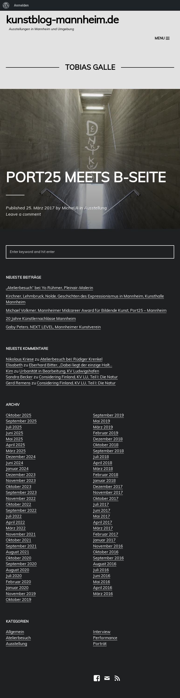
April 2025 (15, 444)
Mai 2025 (14, 438)
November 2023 (21, 480)
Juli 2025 (14, 426)
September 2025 (21, 420)
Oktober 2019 (18, 599)
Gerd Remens (18, 382)
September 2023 (21, 492)
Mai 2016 (101, 581)
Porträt (100, 643)
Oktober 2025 (18, 415)
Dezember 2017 (108, 486)
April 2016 (102, 587)
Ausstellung (16, 643)
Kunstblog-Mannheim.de (62, 19)
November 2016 (108, 546)
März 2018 (103, 468)
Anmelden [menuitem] (21, 5)
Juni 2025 (14, 432)
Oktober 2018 (105, 444)
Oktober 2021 (18, 539)
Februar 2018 (105, 474)
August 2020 (17, 569)
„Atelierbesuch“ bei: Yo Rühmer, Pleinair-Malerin (49, 287)
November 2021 (21, 534)
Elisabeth (14, 364)
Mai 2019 (101, 420)
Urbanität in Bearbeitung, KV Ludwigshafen (59, 370)
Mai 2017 (101, 516)
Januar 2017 (104, 539)
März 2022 (16, 528)
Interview (102, 631)
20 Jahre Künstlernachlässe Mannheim (41, 318)
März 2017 (103, 528)
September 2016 (108, 557)
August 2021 (17, 551)
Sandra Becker (19, 376)
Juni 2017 (101, 510)
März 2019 (103, 426)
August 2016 (104, 563)
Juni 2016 (101, 575)
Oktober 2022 (18, 504)
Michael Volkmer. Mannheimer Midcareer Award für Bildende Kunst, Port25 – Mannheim (86, 310)
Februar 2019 (105, 432)
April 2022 (15, 522)
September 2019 (108, 415)
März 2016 (103, 593)
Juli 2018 (101, 456)
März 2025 (16, 450)
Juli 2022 (14, 516)
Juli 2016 (101, 569)
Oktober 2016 (105, 551)
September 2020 (21, 563)
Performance (105, 637)
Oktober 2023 (18, 486)
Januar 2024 (17, 468)
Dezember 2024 (20, 456)
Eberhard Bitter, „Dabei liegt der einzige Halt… (70, 364)
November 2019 (21, 593)
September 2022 (21, 510)
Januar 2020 (17, 587)
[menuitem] (6, 5)
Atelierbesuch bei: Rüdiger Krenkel (71, 359)
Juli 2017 (101, 504)
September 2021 (21, 546)
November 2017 (108, 492)
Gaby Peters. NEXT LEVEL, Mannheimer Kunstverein (53, 326)
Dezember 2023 (20, 474)
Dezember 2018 (108, 438)
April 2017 (102, 522)
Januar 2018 (104, 480)
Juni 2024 (14, 462)
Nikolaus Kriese (20, 359)
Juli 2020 (14, 575)
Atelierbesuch (18, 637)
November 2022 (21, 498)
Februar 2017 (105, 534)
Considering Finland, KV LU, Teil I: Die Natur (78, 376)
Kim (9, 370)
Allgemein (15, 631)
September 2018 (108, 450)
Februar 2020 (18, 581)
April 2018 (102, 462)
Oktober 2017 (105, 498)
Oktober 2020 (18, 557)
